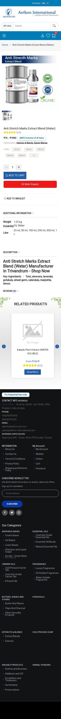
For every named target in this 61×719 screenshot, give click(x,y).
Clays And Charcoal (15, 608)
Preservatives (12, 690)
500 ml (22, 155)
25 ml (16, 149)
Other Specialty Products (13, 614)
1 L (34, 155)
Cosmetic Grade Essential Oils (44, 536)
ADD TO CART (15, 175)
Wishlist (40, 454)
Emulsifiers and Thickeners (13, 679)
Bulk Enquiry (30, 184)
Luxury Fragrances (45, 568)
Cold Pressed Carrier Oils (15, 569)
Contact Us (10, 454)
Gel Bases (10, 540)
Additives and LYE (14, 674)
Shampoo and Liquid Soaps (15, 550)
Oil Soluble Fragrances (47, 573)
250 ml (10, 155)
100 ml (40, 149)
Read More (32, 372)
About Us (10, 449)
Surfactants (11, 685)
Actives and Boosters (16, 669)
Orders (39, 459)
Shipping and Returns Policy (16, 469)
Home (5, 45)
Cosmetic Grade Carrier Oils (13, 575)
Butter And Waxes (14, 603)
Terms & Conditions (15, 459)
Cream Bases (12, 535)
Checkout (41, 468)
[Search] (54, 25)
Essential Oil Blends (46, 542)
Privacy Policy (12, 464)
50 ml (28, 149)
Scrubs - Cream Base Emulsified (16, 557)
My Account (42, 449)
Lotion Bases (11, 545)
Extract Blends (12, 636)
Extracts (9, 641)
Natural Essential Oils (46, 546)
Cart (38, 464)
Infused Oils (11, 581)
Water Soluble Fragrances (43, 578)
